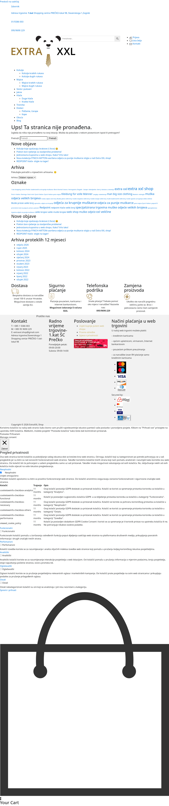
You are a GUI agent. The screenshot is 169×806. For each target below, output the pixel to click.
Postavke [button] (4, 434)
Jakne (19, 92)
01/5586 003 (17, 21)
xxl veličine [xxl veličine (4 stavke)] (103, 212)
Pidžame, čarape (30, 111)
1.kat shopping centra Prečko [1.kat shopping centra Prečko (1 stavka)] (20, 189)
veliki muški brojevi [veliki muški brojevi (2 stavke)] (57, 212)
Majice (20, 79)
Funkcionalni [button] (6, 528)
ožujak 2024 (22, 254)
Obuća (20, 117)
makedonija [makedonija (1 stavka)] (102, 194)
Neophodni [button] (5, 469)
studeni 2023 (23, 263)
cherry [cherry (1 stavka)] (99, 189)
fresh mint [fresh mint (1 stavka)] (30, 194)
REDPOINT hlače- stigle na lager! (33, 161)
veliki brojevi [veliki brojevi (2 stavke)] (41, 212)
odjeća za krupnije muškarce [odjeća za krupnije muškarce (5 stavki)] (75, 202)
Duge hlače (27, 98)
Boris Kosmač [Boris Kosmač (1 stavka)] (58, 189)
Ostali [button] (3, 579)
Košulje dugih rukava (32, 76)
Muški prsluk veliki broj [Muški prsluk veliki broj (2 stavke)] (22, 203)
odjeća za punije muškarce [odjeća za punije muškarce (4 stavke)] (115, 203)
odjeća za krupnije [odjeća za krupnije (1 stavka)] (47, 203)
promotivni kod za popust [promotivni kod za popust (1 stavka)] (19, 208)
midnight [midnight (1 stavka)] (142, 194)
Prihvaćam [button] (15, 434)
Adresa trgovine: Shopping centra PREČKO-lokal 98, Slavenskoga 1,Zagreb (50, 13)
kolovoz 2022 (23, 270)
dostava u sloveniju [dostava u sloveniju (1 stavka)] (107, 189)
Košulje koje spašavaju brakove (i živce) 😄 (37, 148)
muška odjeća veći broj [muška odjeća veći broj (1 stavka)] (48, 199)
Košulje (20, 70)
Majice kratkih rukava (32, 82)
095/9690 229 (18, 30)
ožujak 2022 (22, 279)
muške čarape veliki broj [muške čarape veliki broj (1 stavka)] (98, 199)
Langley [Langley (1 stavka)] (95, 194)
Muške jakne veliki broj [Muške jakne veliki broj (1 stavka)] (64, 199)
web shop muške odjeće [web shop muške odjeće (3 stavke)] (81, 212)
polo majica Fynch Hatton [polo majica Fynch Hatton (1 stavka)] (142, 203)
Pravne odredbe (87, 332)
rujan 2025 (22, 247)
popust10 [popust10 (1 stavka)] (154, 203)
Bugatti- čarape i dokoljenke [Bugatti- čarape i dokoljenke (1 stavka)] (86, 189)
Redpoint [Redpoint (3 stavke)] (45, 207)
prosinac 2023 (23, 260)
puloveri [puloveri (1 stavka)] (36, 208)
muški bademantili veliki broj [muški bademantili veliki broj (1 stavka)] (116, 199)
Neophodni (10, 472)
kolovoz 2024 (23, 251)
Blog (19, 120)
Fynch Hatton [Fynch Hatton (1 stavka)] (39, 194)
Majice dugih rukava (32, 85)
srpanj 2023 (22, 266)
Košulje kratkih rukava (33, 73)
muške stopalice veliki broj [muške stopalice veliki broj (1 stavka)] (81, 199)
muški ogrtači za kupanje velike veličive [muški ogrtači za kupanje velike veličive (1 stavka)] (139, 199)
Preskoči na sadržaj (9, 1)
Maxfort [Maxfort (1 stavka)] (135, 194)
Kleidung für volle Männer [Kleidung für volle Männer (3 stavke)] (76, 194)
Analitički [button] (4, 552)
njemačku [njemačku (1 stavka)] (37, 203)
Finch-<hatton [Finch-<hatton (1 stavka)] (15, 194)
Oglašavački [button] (6, 566)
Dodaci (20, 108)
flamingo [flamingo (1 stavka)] (24, 194)
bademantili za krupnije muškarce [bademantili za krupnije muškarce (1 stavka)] (42, 189)
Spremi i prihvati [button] (8, 590)
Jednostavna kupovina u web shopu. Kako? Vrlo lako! (42, 154)
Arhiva (14, 177)
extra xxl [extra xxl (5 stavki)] (121, 189)
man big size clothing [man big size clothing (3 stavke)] (119, 194)
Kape (24, 114)
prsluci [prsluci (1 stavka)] (31, 208)
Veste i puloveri (24, 89)
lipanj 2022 (22, 276)
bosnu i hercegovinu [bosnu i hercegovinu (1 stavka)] (70, 189)
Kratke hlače (28, 101)
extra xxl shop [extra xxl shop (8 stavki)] (140, 188)
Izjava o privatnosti (88, 335)
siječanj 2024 (23, 257)
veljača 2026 (23, 244)
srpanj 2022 (22, 273)
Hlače (19, 95)
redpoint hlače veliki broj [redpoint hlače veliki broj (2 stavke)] (63, 207)
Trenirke (21, 104)
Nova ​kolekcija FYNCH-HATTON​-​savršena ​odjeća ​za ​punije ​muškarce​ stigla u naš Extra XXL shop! (64, 158)
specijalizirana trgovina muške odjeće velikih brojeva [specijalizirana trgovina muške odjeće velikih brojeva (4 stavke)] (111, 207)
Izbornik (15, 6)
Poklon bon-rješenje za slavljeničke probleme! (39, 151)
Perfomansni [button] (6, 541)
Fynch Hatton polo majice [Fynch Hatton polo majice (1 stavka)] (52, 194)
